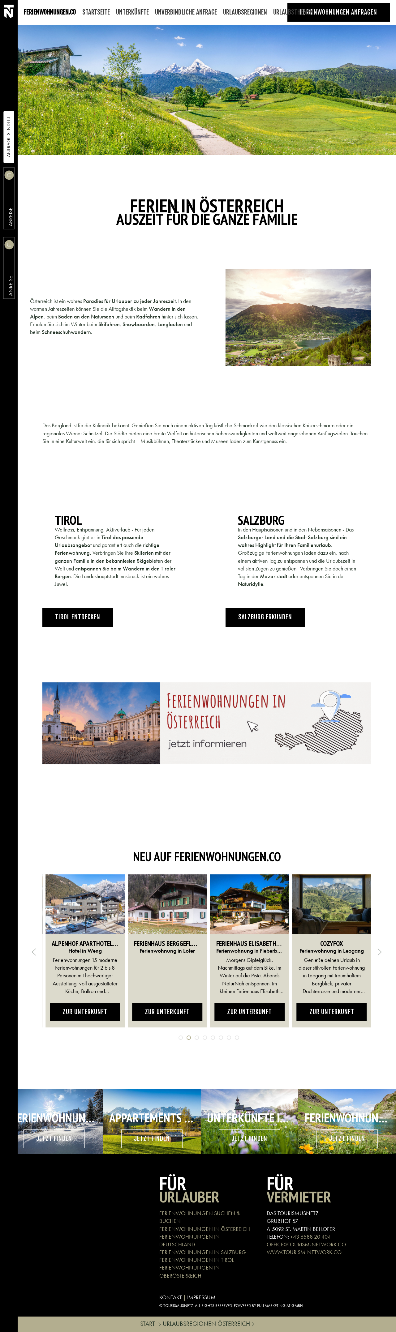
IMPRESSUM (201, 1297)
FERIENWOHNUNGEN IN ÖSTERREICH (204, 1228)
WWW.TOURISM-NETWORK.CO (304, 1252)
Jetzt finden (54, 1138)
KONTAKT (170, 1297)
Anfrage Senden (8, 137)
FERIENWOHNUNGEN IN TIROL (196, 1259)
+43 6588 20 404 (310, 1236)
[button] (34, 952)
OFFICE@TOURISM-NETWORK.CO (306, 1244)
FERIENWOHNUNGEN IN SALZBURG (202, 1252)
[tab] (181, 1037)
